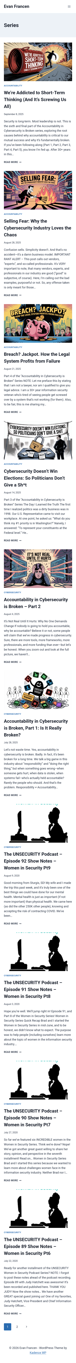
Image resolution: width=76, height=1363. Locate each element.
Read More (12, 162)
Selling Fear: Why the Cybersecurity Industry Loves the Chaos (37, 228)
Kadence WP (38, 1352)
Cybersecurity (12, 592)
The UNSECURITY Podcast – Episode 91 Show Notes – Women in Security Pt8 (33, 989)
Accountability (13, 85)
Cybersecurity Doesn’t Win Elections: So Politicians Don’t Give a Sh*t (34, 478)
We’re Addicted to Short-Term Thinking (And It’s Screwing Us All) (35, 99)
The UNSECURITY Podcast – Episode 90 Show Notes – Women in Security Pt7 (33, 1117)
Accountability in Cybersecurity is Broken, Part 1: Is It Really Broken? (36, 728)
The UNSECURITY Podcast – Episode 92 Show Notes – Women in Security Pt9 (33, 861)
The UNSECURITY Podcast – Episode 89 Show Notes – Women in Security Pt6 (33, 1246)
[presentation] (38, 62)
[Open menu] (69, 6)
